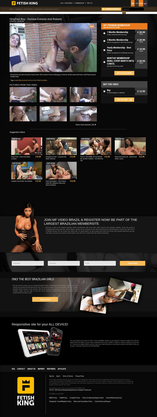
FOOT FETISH (28, 9)
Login (141, 3)
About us (31, 367)
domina (24, 78)
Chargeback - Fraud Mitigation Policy (60, 399)
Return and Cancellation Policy (83, 399)
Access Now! (45, 297)
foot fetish (37, 78)
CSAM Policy (63, 395)
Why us (89, 3)
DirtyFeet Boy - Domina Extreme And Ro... (47, 9)
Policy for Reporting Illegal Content (93, 395)
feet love (30, 78)
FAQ (13, 367)
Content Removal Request (103, 399)
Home (11, 9)
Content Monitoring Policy (114, 395)
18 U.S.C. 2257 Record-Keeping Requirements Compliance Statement (70, 388)
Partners (51, 367)
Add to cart (122, 97)
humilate (44, 78)
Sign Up (51, 374)
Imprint (41, 367)
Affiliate (62, 367)
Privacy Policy (79, 374)
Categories (68, 3)
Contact (21, 367)
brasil (16, 78)
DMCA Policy (53, 395)
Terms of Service (68, 374)
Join (136, 3)
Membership (79, 3)
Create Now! (132, 261)
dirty (19, 78)
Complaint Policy (75, 395)
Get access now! (124, 71)
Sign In (58, 374)
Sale (62, 3)
